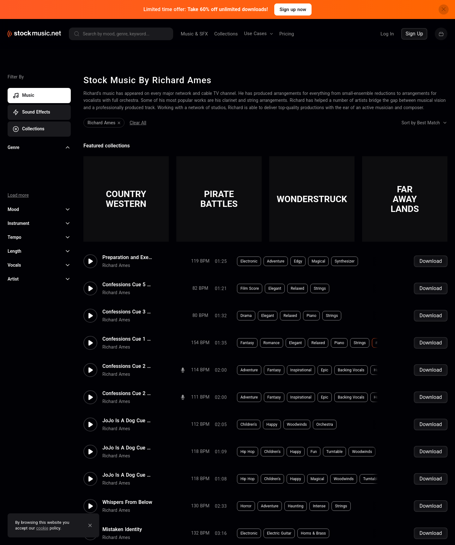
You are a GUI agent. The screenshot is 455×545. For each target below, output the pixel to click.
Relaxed (297, 288)
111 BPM (200, 396)
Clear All (138, 122)
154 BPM (200, 342)
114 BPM (200, 369)
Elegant (274, 288)
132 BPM (200, 533)
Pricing (286, 34)
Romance (272, 343)
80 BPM (200, 315)
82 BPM (200, 288)
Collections (226, 34)
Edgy (298, 261)
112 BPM (200, 424)
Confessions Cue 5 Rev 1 (127, 284)
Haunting (295, 506)
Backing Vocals (351, 370)
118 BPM (200, 451)
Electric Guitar (279, 533)
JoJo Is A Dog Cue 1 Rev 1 (127, 420)
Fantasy (247, 343)
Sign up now (293, 9)
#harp (380, 343)
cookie (42, 528)
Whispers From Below (127, 502)
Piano (311, 315)
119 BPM (200, 260)
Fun (314, 451)
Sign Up (414, 34)
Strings (320, 288)
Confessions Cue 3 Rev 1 (127, 311)
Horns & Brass (386, 370)
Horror (246, 506)
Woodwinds (297, 424)
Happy (271, 424)
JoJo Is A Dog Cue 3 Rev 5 (127, 475)
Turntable (334, 451)
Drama (246, 315)
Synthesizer (345, 261)
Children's (248, 424)
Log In (387, 34)
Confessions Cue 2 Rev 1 (127, 393)
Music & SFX (194, 34)
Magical (318, 261)
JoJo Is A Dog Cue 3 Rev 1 (127, 447)
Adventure (275, 261)
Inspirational (301, 370)
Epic (324, 370)
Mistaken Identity (122, 529)
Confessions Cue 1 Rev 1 (127, 339)
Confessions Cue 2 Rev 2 (127, 366)
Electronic (249, 261)
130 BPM (200, 505)
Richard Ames (116, 265)
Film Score (249, 288)
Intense (319, 506)
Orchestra (324, 424)
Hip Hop (247, 451)
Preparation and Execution (127, 257)
